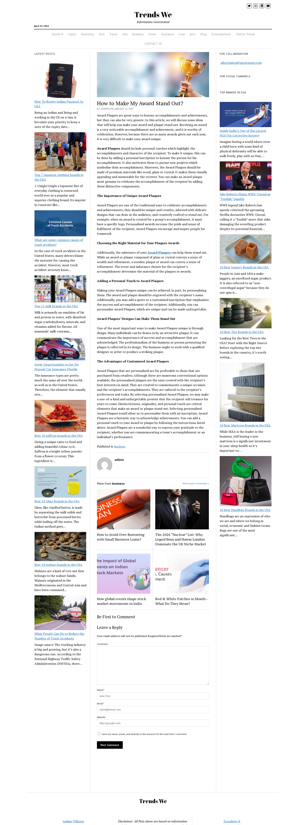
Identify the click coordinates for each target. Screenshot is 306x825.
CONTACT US (153, 44)
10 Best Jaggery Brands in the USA (244, 267)
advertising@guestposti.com (241, 63)
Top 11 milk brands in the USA (56, 306)
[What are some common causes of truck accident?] (60, 223)
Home (152, 34)
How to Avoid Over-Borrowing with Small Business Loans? (120, 537)
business (120, 446)
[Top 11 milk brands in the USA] (60, 289)
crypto (72, 34)
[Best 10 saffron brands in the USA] (60, 416)
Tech (101, 34)
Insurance (167, 34)
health (56, 34)
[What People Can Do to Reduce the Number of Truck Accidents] (60, 613)
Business (138, 34)
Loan (182, 34)
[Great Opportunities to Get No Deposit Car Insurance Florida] (60, 349)
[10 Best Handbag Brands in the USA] (246, 482)
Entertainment (221, 34)
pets (193, 34)
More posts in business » (196, 483)
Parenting (87, 34)
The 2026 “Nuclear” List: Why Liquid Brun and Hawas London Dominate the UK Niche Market (180, 539)
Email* (100, 703)
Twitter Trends (245, 34)
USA (124, 34)
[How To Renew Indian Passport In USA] (60, 81)
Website (101, 717)
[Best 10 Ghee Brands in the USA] (60, 482)
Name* (100, 689)
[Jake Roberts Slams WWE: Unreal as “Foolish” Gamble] (246, 176)
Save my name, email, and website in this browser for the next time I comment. (144, 734)
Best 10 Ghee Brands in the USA (57, 501)
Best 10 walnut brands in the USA (58, 564)
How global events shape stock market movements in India (121, 601)
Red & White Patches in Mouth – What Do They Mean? (181, 601)
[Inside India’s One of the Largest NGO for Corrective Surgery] (246, 115)
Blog (203, 34)
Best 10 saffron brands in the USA (58, 435)
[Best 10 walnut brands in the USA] (60, 547)
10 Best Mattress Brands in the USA (245, 425)
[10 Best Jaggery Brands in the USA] (246, 249)
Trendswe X (231, 821)
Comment (102, 643)
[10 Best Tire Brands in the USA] (246, 314)
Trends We (153, 14)
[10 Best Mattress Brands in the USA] (242, 393)
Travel (113, 34)
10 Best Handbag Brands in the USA (245, 510)
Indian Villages (73, 821)
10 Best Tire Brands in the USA (242, 332)
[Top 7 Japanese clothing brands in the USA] (60, 152)
